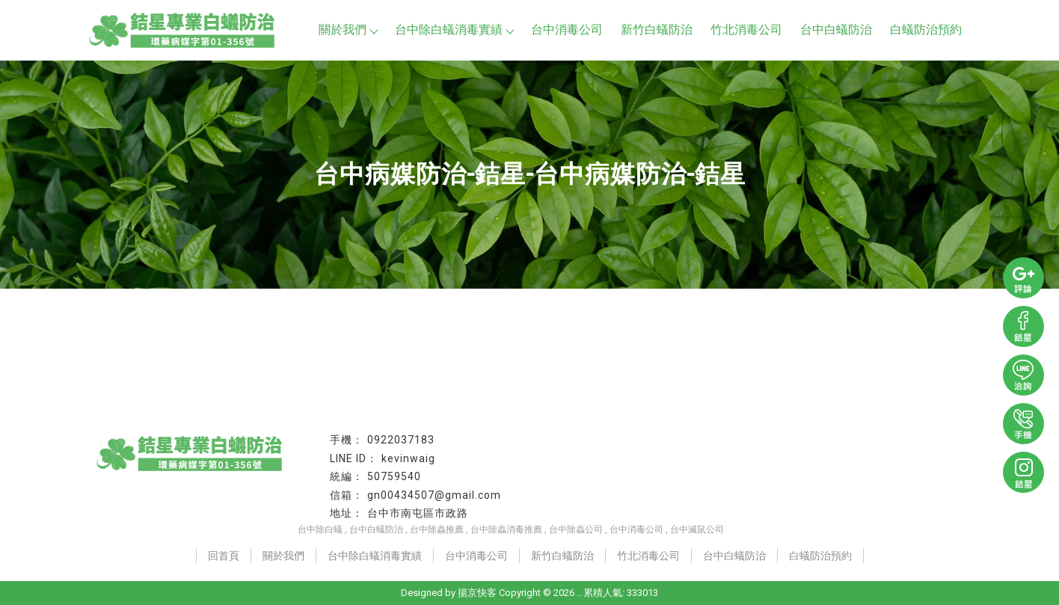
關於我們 (348, 29)
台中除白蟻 (320, 529)
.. (579, 592)
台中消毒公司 (567, 29)
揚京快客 (477, 592)
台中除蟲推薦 (437, 529)
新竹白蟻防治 (657, 29)
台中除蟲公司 (576, 529)
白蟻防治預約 (926, 29)
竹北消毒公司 (746, 29)
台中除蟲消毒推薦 (506, 529)
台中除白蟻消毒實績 (454, 29)
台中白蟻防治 (836, 29)
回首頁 (223, 556)
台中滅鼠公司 (697, 529)
